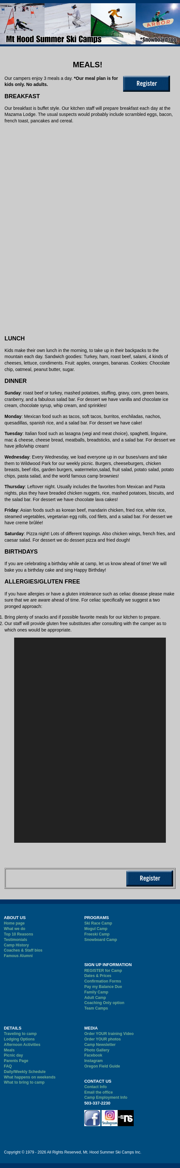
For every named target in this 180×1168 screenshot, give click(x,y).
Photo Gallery (96, 1050)
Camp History (16, 945)
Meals (9, 1050)
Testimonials (15, 939)
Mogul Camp (95, 928)
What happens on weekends (30, 1077)
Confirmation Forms (102, 981)
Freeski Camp (97, 934)
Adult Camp (95, 997)
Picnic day (13, 1055)
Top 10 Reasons (18, 934)
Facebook (93, 1055)
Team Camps (96, 1008)
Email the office (98, 1092)
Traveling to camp (20, 1033)
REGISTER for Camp (103, 970)
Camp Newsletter (99, 1044)
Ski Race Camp (98, 923)
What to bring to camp (24, 1082)
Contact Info (95, 1087)
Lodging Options (19, 1039)
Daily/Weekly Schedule (25, 1071)
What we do (14, 928)
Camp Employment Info (105, 1097)
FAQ (8, 1066)
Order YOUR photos (102, 1039)
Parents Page (16, 1061)
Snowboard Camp (100, 939)
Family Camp (96, 992)
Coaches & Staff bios (23, 950)
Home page (14, 923)
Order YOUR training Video (109, 1033)
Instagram (93, 1061)
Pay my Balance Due (103, 986)
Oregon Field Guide (102, 1066)
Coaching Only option (104, 1003)
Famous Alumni (18, 956)
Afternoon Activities (22, 1044)
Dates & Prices (97, 975)
